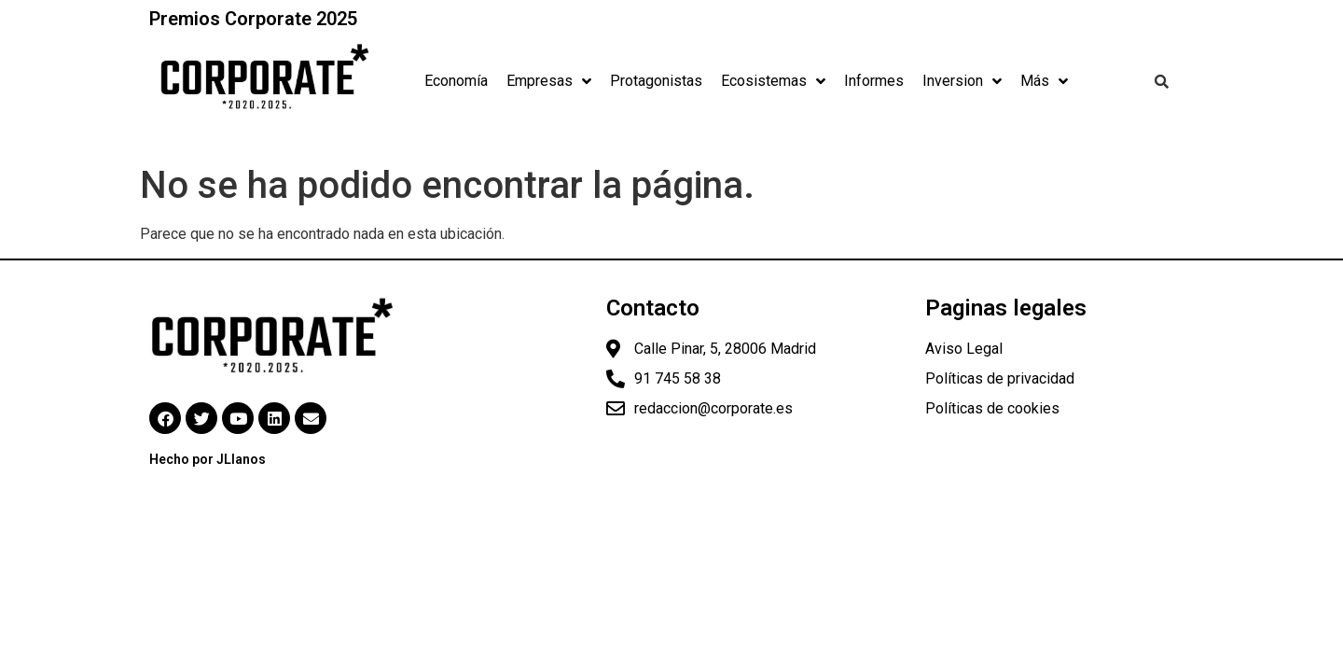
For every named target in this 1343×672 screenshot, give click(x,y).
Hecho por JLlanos (207, 459)
